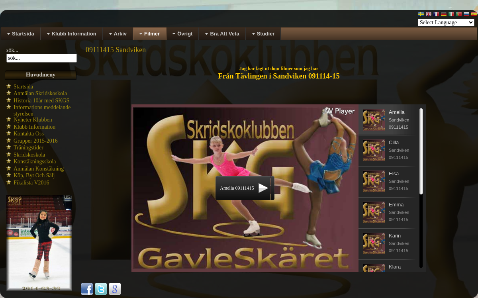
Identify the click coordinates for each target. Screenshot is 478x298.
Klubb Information (34, 127)
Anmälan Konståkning (39, 169)
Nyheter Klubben (33, 120)
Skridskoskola (29, 155)
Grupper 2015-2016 (36, 141)
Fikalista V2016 (31, 183)
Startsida (23, 87)
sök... (12, 50)
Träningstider (28, 148)
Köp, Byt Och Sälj (34, 175)
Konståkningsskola (35, 162)
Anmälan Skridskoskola (40, 93)
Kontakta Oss (29, 134)
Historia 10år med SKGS (41, 101)
